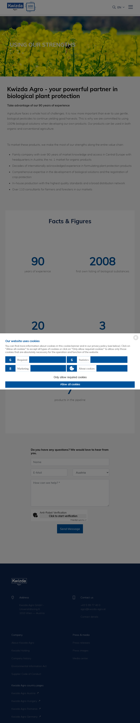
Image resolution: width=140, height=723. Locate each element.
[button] (35, 359)
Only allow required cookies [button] (70, 377)
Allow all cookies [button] (70, 384)
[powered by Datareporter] (136, 340)
